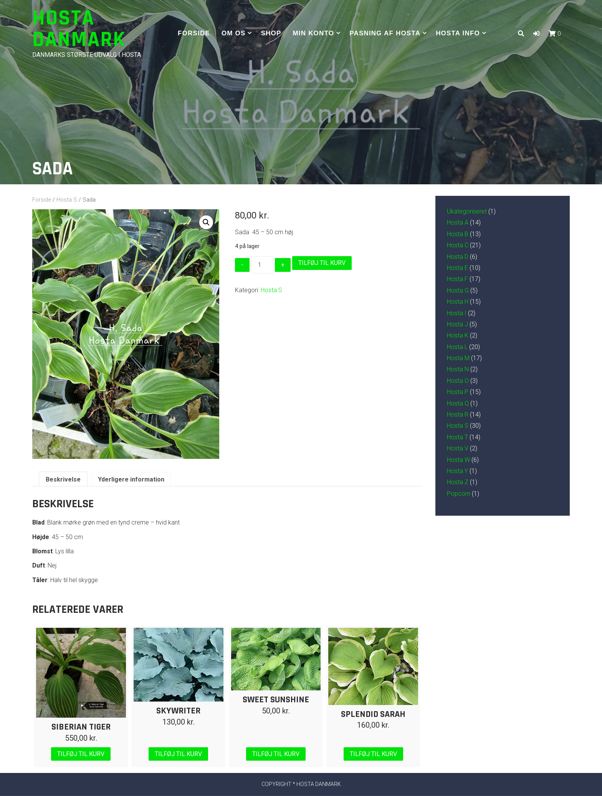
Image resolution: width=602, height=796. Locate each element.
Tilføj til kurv (322, 262)
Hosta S (66, 199)
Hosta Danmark (79, 29)
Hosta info (458, 33)
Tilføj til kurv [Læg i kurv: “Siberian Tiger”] (80, 754)
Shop (271, 33)
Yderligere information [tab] (131, 479)
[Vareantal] (262, 265)
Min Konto (313, 33)
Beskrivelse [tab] (63, 479)
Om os (234, 33)
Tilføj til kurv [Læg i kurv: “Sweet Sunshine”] (275, 754)
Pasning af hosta (384, 33)
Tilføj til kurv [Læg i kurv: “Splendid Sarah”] (373, 754)
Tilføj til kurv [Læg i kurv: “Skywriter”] (178, 754)
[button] (536, 33)
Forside (194, 33)
